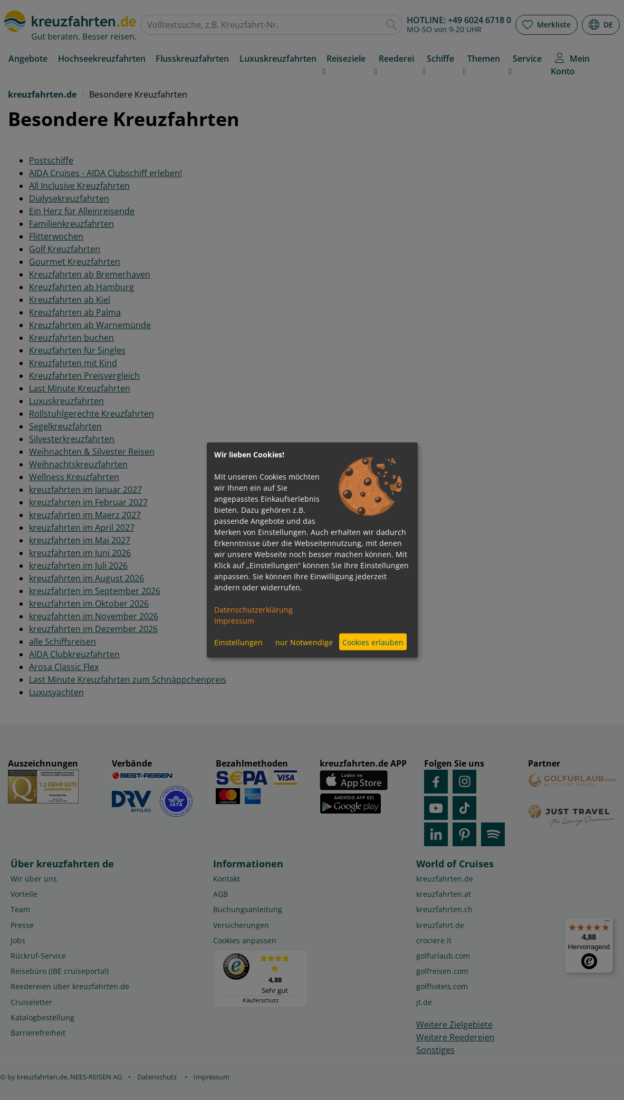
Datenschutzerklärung (253, 610)
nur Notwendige (304, 642)
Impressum (234, 621)
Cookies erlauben (373, 642)
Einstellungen (238, 642)
